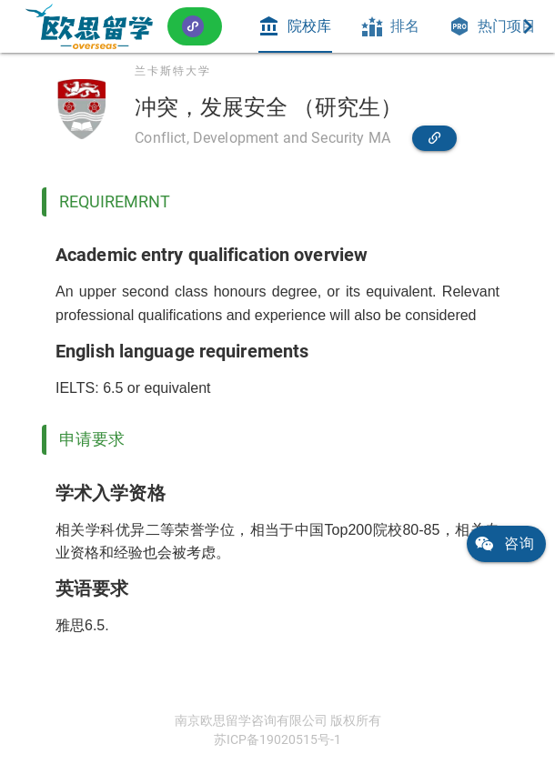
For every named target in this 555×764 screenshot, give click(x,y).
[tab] (295, 26)
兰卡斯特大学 (173, 71)
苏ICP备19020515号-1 (277, 739)
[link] (89, 26)
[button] (194, 26)
